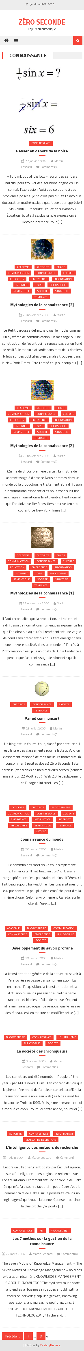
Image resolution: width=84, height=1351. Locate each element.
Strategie (62, 291)
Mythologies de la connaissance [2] (42, 445)
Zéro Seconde (42, 21)
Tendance (40, 297)
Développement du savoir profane (42, 948)
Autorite (43, 267)
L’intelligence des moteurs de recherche (42, 1147)
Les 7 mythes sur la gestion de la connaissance (42, 1241)
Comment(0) (69, 1253)
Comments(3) (49, 461)
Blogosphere (61, 807)
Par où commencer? (42, 718)
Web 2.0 (41, 831)
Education (17, 279)
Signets (64, 704)
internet (22, 285)
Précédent (12, 1336)
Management (60, 1230)
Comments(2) (49, 320)
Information (63, 279)
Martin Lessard (42, 1157)
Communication (18, 273)
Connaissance (40, 143)
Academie (23, 267)
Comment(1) (49, 1066)
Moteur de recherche (41, 1140)
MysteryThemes (50, 1345)
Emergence (39, 279)
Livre (38, 285)
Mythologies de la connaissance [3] (42, 304)
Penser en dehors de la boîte (42, 151)
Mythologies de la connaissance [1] (42, 593)
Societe (42, 291)
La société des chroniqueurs (42, 1051)
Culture (68, 273)
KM (41, 1230)
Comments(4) (49, 166)
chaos (61, 267)
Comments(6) (49, 855)
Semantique (21, 291)
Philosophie (58, 285)
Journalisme (67, 1037)
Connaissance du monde (42, 839)
